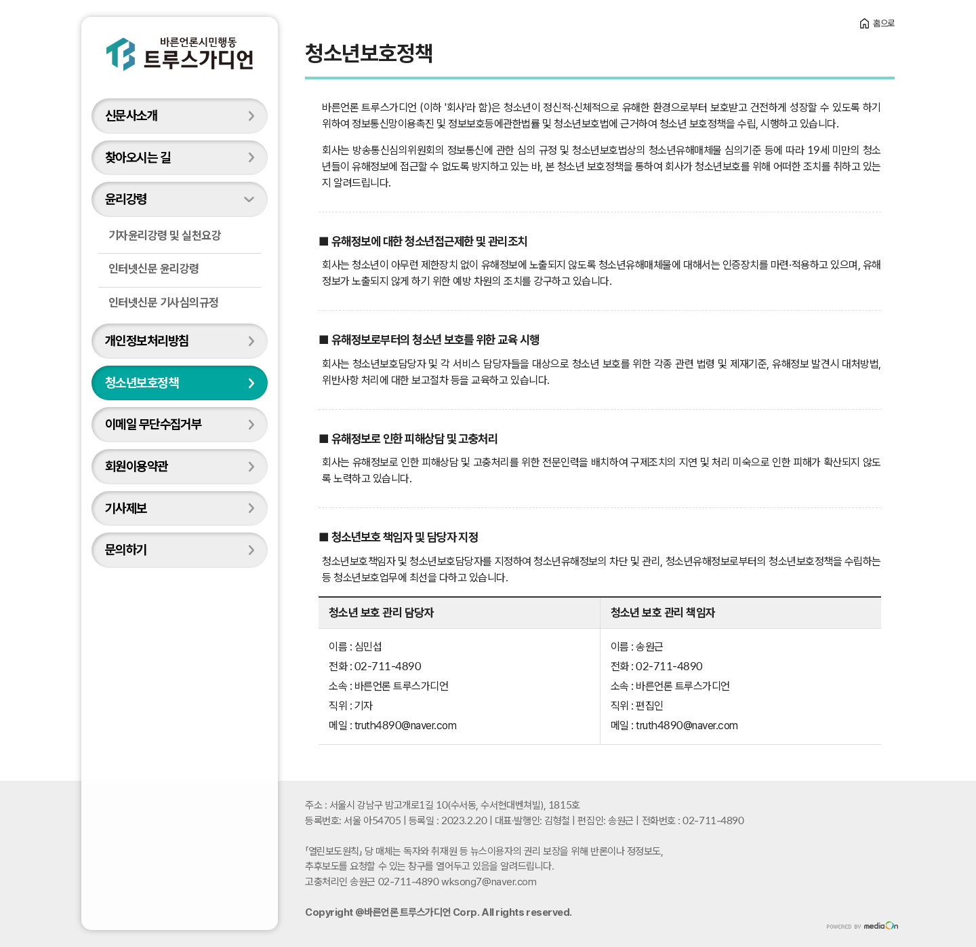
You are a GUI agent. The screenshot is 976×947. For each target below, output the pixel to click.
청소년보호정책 (141, 382)
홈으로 (884, 23)
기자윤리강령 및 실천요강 (164, 235)
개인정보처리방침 (146, 340)
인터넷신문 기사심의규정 (163, 302)
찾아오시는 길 (137, 157)
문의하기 (126, 549)
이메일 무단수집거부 (153, 424)
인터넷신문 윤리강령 (153, 268)
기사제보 (126, 508)
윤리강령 (126, 198)
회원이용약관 (136, 466)
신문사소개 (131, 115)
